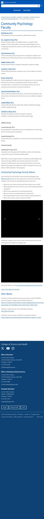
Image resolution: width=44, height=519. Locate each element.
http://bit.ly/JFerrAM (7, 311)
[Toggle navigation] (41, 5)
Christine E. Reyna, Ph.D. (8, 112)
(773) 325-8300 (5, 364)
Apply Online (26, 10)
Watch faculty (5, 179)
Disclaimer (20, 414)
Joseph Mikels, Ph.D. (7, 103)
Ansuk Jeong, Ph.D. (7, 78)
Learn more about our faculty (10, 289)
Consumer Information (7, 417)
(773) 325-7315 (5, 399)
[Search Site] (20, 5)
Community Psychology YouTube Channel (29, 285)
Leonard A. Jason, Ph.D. (8, 69)
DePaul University (2, 2)
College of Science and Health (8, 17)
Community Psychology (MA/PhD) (9, 19)
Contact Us (27, 414)
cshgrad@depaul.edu (7, 401)
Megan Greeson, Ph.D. (8, 62)
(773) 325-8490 (5, 382)
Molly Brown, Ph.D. (7, 33)
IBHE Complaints (18, 417)
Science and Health (10, 2)
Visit (23, 407)
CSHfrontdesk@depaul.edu (9, 384)
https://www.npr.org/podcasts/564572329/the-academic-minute (21, 317)
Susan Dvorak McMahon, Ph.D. (10, 91)
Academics (19, 17)
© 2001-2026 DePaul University (8, 414)
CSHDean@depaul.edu (8, 367)
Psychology (26, 17)
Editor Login (40, 417)
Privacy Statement (28, 417)
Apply (5, 407)
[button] (5, 219)
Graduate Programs (35, 17)
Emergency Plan (35, 414)
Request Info (17, 10)
